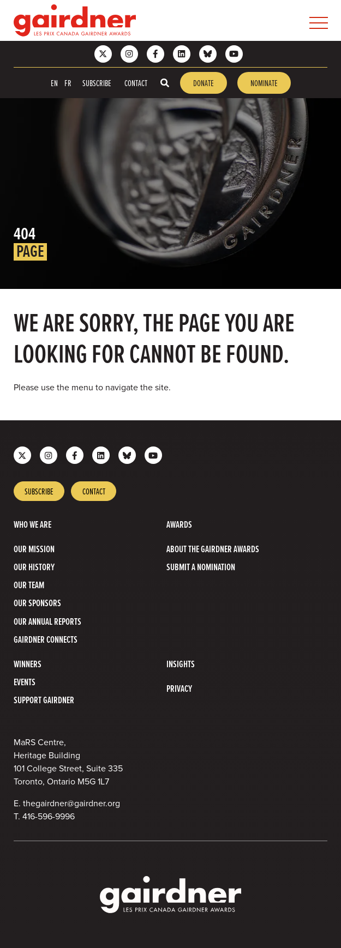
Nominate (264, 83)
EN (54, 83)
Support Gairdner (44, 699)
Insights (180, 663)
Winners (27, 663)
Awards (179, 524)
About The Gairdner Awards (212, 548)
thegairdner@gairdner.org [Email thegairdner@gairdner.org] (71, 803)
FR (67, 83)
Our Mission (34, 548)
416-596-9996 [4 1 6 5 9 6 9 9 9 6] (48, 816)
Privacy (179, 688)
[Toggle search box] (164, 83)
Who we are (32, 524)
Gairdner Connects (45, 639)
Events (24, 681)
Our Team (29, 584)
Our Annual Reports (47, 621)
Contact (135, 83)
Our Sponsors (37, 602)
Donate (203, 83)
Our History (34, 566)
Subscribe (96, 83)
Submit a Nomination (200, 566)
